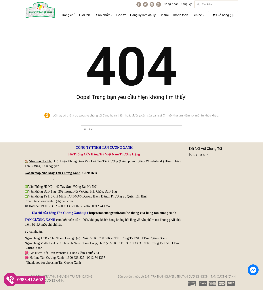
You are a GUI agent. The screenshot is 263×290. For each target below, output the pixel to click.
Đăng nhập (171, 3)
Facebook (199, 154)
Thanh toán (180, 15)
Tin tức (164, 15)
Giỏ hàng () (223, 15)
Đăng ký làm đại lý (142, 15)
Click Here (90, 173)
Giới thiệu (85, 15)
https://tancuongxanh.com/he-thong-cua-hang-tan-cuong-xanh (132, 213)
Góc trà (121, 15)
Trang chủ (68, 15)
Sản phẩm (104, 15)
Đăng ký (186, 3)
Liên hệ (198, 15)
